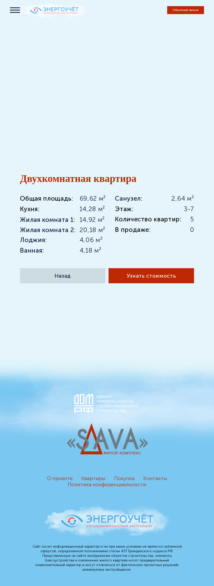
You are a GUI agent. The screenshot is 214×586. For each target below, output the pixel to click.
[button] (185, 10)
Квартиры (93, 478)
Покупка (124, 478)
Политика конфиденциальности (107, 484)
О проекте (60, 478)
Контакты (155, 478)
